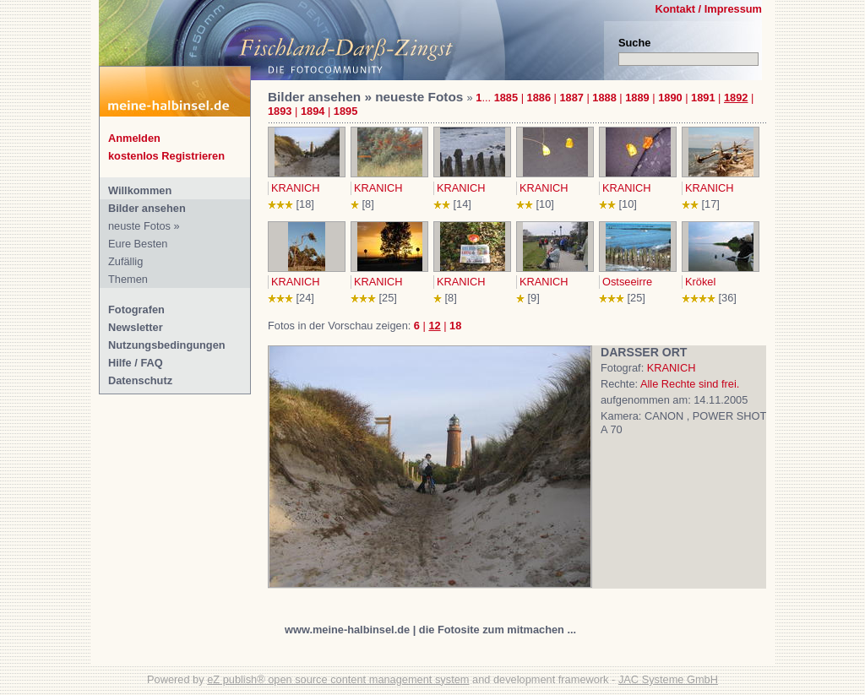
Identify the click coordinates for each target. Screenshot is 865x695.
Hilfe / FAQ (135, 362)
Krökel (700, 281)
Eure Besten (137, 243)
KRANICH (295, 188)
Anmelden (134, 138)
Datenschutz (140, 380)
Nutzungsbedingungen (167, 345)
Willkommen (139, 190)
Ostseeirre (627, 281)
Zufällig (125, 261)
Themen (128, 279)
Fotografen (136, 309)
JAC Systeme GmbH (668, 679)
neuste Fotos (139, 226)
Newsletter (135, 327)
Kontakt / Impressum (708, 9)
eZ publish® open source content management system (338, 679)
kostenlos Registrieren (166, 155)
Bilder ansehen (147, 208)
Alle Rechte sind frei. (689, 383)
